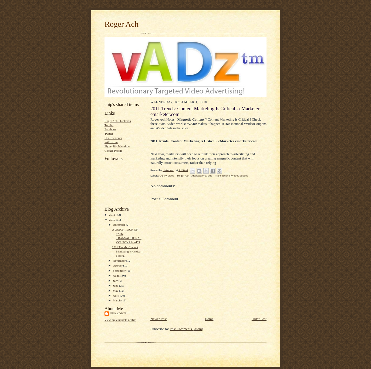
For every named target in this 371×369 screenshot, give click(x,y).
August (117, 275)
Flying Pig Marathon (117, 146)
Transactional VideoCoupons (231, 175)
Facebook (110, 129)
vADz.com (111, 142)
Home (209, 319)
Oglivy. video (167, 175)
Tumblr (108, 125)
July (116, 280)
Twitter (108, 133)
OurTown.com (113, 137)
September (120, 270)
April (116, 295)
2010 (112, 219)
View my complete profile (120, 319)
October (118, 265)
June (116, 285)
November (119, 260)
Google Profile (113, 150)
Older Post (259, 319)
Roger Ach (121, 24)
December (119, 224)
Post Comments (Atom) (186, 329)
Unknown (118, 313)
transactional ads (202, 175)
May (116, 290)
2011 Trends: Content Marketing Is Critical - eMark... (127, 251)
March (117, 300)
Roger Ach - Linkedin (117, 120)
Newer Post (158, 319)
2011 (112, 214)
